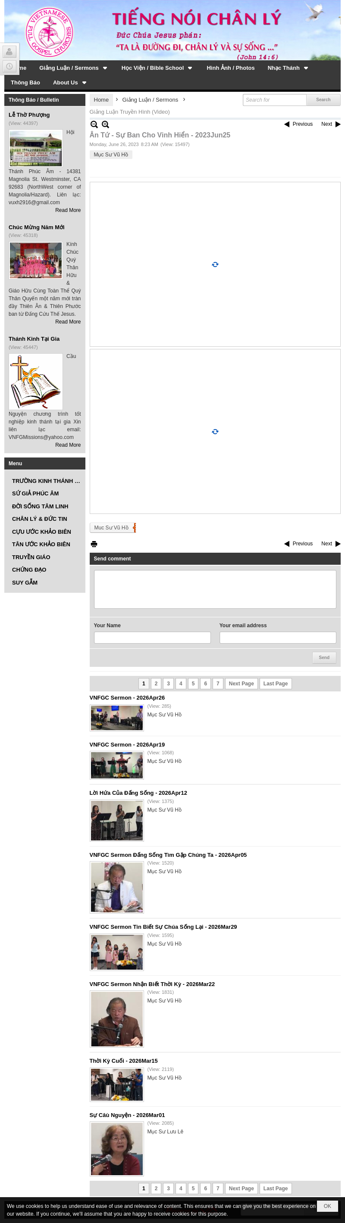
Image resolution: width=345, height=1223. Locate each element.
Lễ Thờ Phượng (29, 115)
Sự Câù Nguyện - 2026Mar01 (127, 1115)
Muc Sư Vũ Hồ (111, 528)
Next (326, 124)
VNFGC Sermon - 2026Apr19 (127, 744)
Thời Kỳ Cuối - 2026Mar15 (124, 1061)
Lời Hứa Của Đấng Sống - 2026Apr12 (138, 793)
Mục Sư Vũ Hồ (111, 155)
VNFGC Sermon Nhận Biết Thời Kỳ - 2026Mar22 (152, 984)
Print (94, 543)
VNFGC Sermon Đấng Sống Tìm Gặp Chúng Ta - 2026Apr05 (168, 855)
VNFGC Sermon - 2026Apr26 (127, 697)
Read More (68, 210)
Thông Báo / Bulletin (34, 100)
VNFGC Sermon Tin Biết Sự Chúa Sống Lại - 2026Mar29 (163, 927)
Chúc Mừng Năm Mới (37, 227)
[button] (74, 67)
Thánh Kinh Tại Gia (34, 339)
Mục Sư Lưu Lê (165, 1132)
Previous (303, 124)
